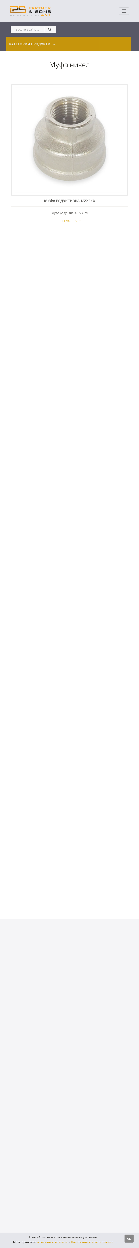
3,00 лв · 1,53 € (70, 221)
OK (129, 1238)
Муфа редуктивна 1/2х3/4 (69, 200)
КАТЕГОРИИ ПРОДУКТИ (31, 44)
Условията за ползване (52, 1242)
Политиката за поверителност (92, 1242)
